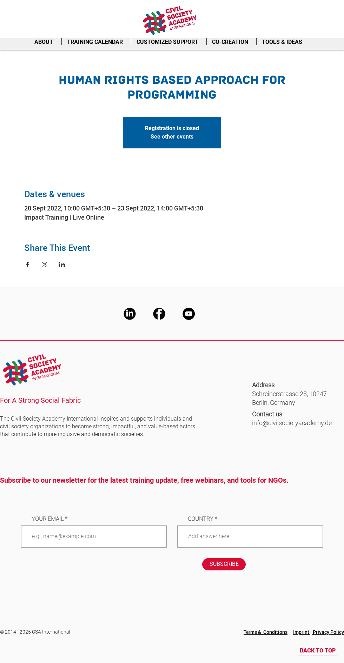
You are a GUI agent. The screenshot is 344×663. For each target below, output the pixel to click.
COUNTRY (200, 519)
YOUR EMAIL (48, 519)
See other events (172, 136)
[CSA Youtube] (189, 314)
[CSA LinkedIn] (130, 314)
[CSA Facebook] (159, 314)
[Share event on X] (44, 264)
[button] (45, 41)
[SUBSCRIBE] (224, 564)
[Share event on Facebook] (27, 264)
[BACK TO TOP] (317, 650)
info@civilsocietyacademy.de (292, 423)
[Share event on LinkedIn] (62, 264)
